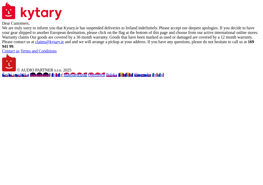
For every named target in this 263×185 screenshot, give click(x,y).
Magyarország (75, 74)
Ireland (158, 74)
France (57, 74)
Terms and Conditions (39, 51)
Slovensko (142, 74)
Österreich (96, 74)
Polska (111, 74)
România (125, 74)
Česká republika (15, 74)
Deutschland (40, 74)
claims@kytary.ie (49, 42)
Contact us (11, 51)
